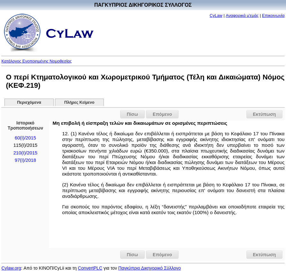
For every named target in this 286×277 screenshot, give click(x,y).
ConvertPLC (90, 268)
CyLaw (216, 15)
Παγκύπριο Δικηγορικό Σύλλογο (149, 268)
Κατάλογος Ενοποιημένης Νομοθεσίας (36, 61)
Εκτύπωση (264, 114)
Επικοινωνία (273, 15)
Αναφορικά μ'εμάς (242, 15)
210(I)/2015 (25, 152)
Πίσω (132, 114)
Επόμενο (162, 114)
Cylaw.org (11, 268)
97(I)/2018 (25, 160)
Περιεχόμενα (29, 102)
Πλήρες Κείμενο (79, 102)
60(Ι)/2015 (25, 137)
